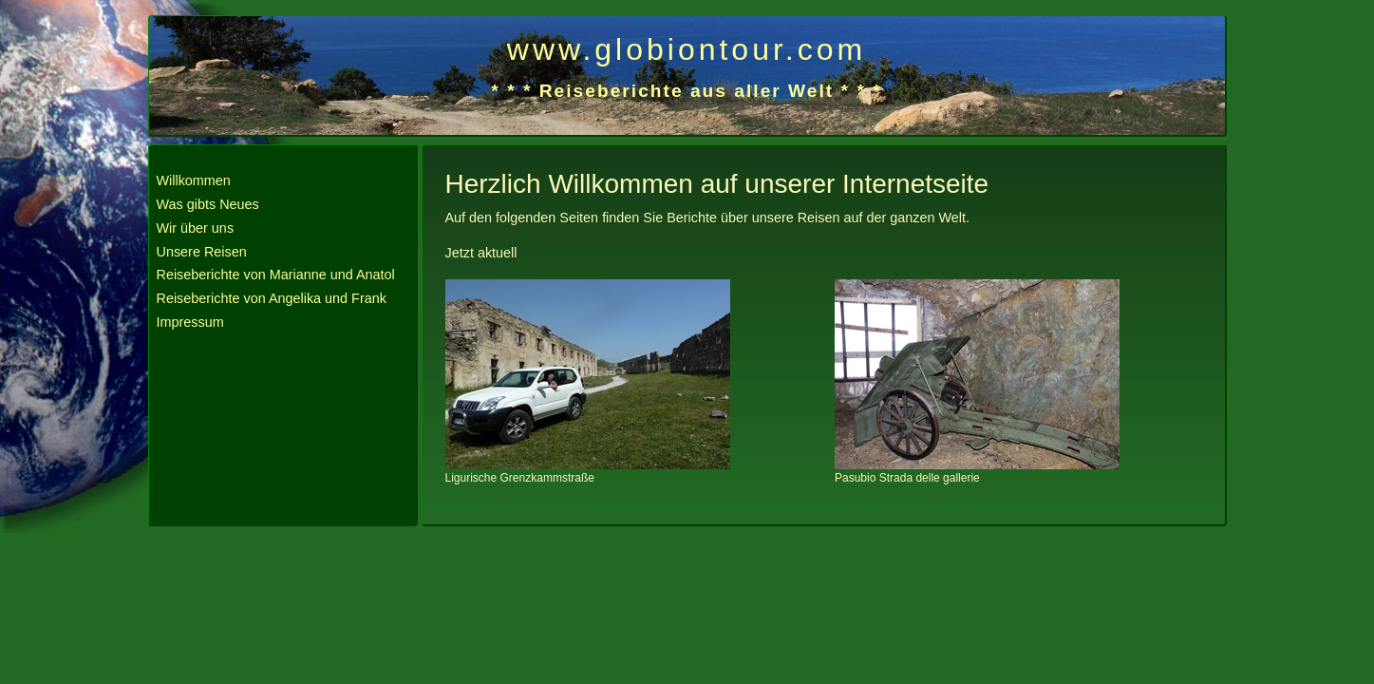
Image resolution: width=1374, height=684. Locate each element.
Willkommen (194, 180)
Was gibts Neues (208, 204)
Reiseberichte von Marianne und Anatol (276, 274)
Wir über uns (196, 228)
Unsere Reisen (202, 251)
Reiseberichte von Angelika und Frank (271, 298)
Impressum (190, 322)
